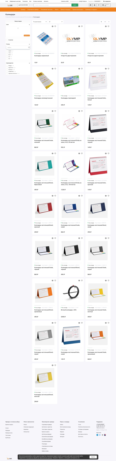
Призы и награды (66, 9)
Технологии (25, 1)
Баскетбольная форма (47, 436)
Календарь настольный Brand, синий (97, 226)
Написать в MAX (65, 1)
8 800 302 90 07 (100, 426)
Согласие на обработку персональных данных (39, 458)
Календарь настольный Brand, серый (43, 353)
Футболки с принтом (47, 427)
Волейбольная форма (47, 439)
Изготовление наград (65, 427)
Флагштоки (26, 431)
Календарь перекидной (68, 98)
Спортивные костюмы (47, 446)
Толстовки (8, 435)
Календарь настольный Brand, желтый (43, 395)
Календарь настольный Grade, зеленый (43, 141)
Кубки (61, 424)
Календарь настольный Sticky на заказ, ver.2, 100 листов (71, 183)
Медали (62, 431)
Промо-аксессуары (78, 9)
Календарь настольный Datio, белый (97, 99)
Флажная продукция (29, 427)
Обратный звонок (100, 427)
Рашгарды (44, 443)
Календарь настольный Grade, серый (97, 268)
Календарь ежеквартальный (43, 98)
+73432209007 (94, 1)
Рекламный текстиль (47, 9)
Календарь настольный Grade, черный (43, 268)
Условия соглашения (83, 429)
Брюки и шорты (9, 424)
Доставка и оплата (83, 434)
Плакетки (62, 429)
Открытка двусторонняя (68, 55)
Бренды (80, 431)
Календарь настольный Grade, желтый (97, 310)
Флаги (57, 9)
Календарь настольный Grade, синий (70, 226)
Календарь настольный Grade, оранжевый (97, 353)
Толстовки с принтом (47, 429)
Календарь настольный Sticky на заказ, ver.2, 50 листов (71, 141)
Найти (74, 5)
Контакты (46, 1)
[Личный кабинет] (90, 5)
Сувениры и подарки (91, 9)
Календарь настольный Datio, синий (70, 353)
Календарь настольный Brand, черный (70, 268)
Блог (30, 1)
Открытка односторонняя (96, 55)
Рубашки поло (8, 432)
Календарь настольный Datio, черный (97, 141)
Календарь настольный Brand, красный (43, 226)
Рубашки (7, 430)
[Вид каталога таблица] (109, 21)
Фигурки (62, 436)
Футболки (7, 437)
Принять (93, 457)
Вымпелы (26, 429)
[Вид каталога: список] (105, 21)
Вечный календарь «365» (69, 310)
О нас (6, 1)
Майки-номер (45, 451)
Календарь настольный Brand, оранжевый (43, 310)
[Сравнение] (95, 5)
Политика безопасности (84, 427)
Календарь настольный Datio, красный (97, 183)
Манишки (44, 448)
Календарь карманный (41, 55)
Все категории (23, 5)
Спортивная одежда (33, 9)
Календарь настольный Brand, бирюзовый (43, 183)
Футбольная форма (46, 434)
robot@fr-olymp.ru (78, 1)
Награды (62, 434)
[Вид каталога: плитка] (101, 21)
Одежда (23, 9)
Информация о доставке (15, 1)
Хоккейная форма (46, 441)
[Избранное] (99, 5)
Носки (7, 428)
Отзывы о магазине (37, 1)
